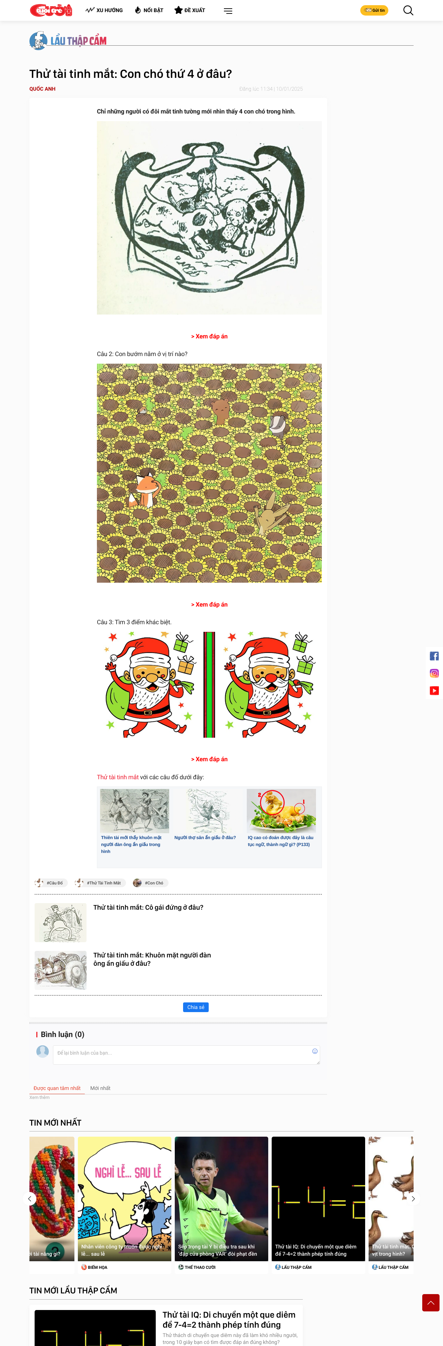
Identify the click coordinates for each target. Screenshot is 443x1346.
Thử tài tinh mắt (118, 777)
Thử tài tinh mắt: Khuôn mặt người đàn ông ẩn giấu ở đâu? (152, 959)
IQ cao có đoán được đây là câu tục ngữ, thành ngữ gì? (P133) (280, 841)
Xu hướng (104, 10)
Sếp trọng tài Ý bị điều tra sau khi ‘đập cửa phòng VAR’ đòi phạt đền (217, 1250)
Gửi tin (374, 10)
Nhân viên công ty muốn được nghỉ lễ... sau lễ (121, 1250)
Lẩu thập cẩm (293, 1267)
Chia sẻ (195, 1007)
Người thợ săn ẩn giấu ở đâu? (205, 837)
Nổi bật (148, 10)
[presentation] (29, 1199)
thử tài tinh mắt (105, 883)
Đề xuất (189, 10)
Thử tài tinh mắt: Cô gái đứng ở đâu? (148, 907)
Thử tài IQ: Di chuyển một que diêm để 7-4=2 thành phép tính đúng (315, 1250)
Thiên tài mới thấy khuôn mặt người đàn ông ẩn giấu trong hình (131, 844)
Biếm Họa (94, 1267)
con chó (155, 883)
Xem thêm (39, 1097)
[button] (226, 11)
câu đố (56, 883)
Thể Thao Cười (197, 1267)
